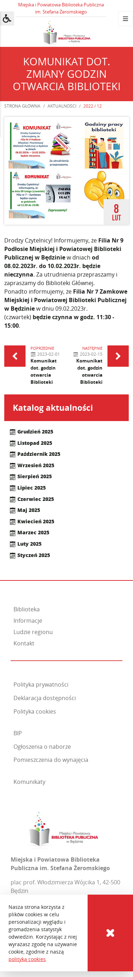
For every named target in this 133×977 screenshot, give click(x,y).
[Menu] (125, 19)
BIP (17, 733)
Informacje (27, 620)
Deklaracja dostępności (44, 698)
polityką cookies (27, 959)
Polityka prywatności (40, 684)
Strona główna (22, 106)
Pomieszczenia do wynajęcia (50, 760)
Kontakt (23, 643)
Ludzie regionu (33, 632)
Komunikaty (29, 782)
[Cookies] (110, 933)
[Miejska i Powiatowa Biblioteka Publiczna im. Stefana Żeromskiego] (64, 828)
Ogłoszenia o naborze (42, 747)
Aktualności (62, 106)
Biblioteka (26, 609)
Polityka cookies (34, 711)
